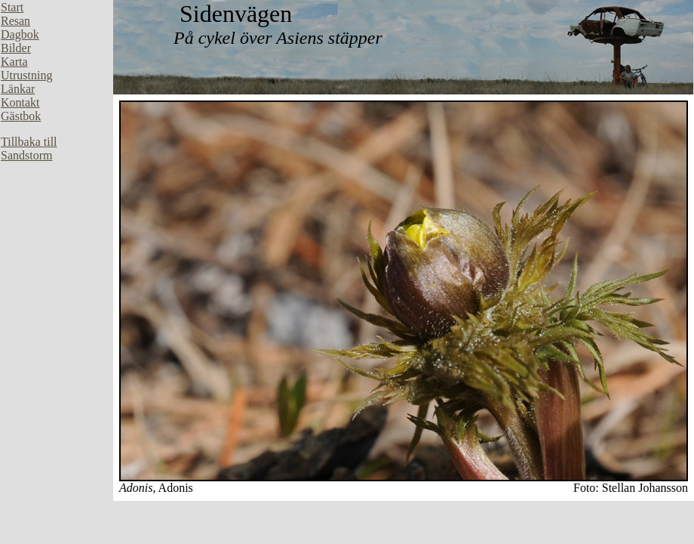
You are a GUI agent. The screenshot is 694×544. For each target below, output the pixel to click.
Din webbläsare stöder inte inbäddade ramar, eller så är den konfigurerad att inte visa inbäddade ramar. (56, 226)
